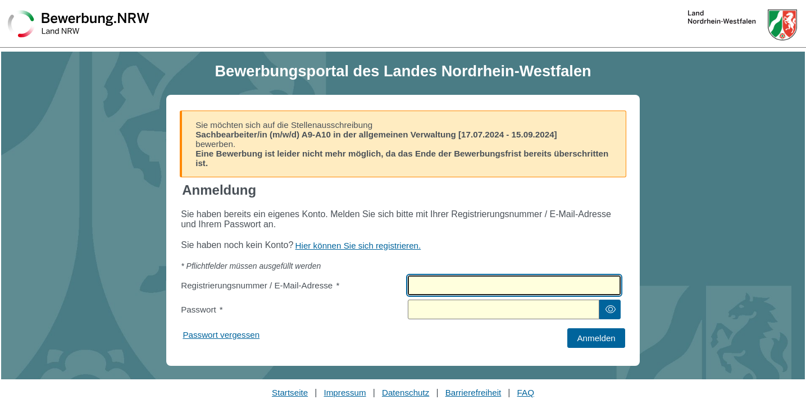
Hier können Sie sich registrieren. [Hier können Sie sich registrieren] (358, 245)
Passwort (201, 309)
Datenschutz (405, 392)
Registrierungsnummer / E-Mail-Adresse (260, 285)
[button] (610, 309)
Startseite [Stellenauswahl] (290, 392)
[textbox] (514, 285)
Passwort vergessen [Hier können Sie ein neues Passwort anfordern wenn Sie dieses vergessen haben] (221, 334)
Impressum (345, 392)
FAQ (525, 392)
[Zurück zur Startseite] (78, 25)
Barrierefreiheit (473, 392)
